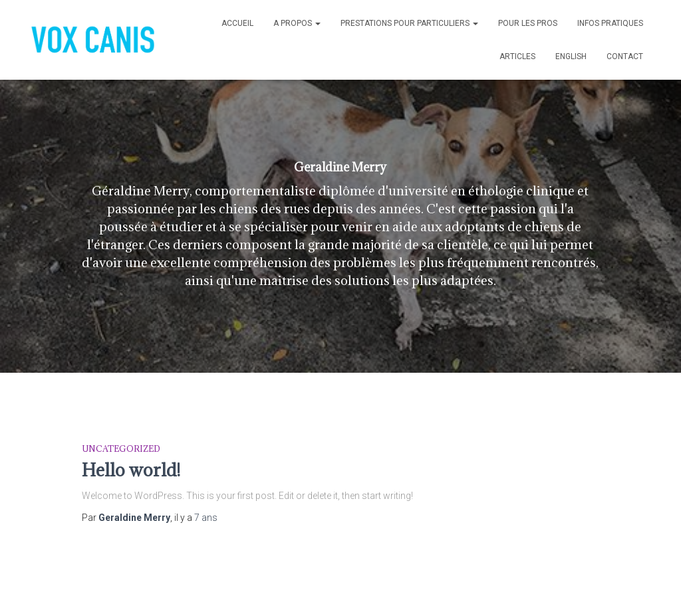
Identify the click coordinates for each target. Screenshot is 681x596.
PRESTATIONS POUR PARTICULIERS (409, 23)
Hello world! (131, 469)
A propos (297, 23)
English (571, 56)
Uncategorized (121, 448)
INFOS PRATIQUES (610, 23)
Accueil (237, 23)
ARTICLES (517, 56)
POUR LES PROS (527, 23)
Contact (625, 56)
